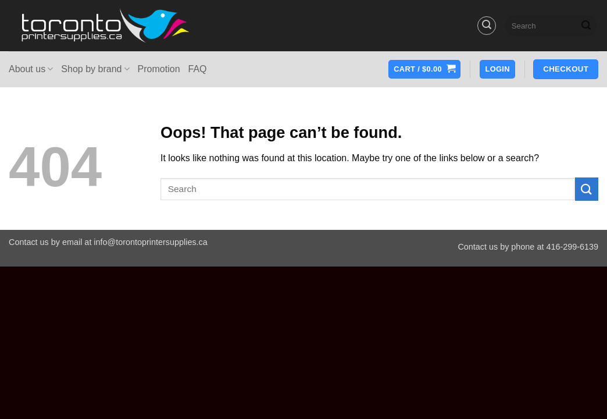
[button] (486, 25)
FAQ (197, 69)
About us (31, 68)
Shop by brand (95, 68)
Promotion (159, 69)
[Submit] (586, 25)
